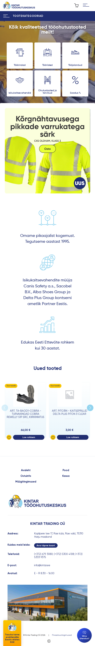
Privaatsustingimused (62, 635)
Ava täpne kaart (46, 545)
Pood (66, 470)
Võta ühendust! (84, 635)
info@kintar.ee (42, 565)
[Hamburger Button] (86, 5)
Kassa (66, 476)
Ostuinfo (25, 476)
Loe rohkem (28, 437)
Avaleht (26, 470)
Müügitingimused (25, 481)
